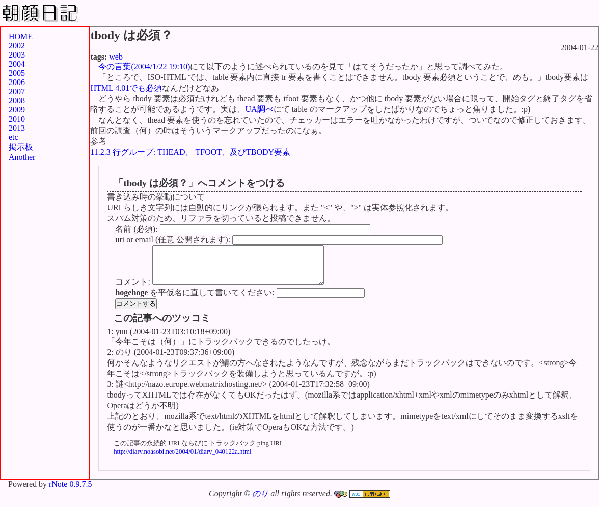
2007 (17, 91)
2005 (17, 73)
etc (13, 137)
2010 (17, 119)
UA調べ (259, 109)
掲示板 (21, 147)
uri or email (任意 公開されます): (173, 239)
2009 (17, 109)
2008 (17, 100)
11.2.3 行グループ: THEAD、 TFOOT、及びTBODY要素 (190, 152)
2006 (17, 82)
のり (260, 501)
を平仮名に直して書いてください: (195, 300)
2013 (17, 128)
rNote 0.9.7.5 (70, 491)
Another (22, 157)
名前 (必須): (137, 228)
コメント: (133, 289)
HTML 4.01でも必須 (126, 87)
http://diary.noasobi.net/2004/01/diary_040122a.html (182, 459)
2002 (17, 45)
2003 (17, 54)
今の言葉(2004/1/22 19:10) (144, 66)
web (116, 56)
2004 (17, 64)
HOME (21, 36)
